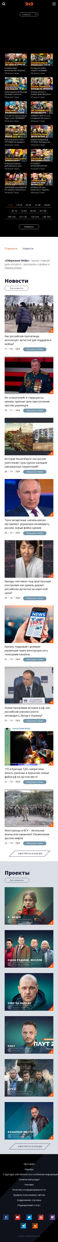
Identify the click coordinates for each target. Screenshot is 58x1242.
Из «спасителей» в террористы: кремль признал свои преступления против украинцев (27, 401)
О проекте (11, 248)
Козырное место (20, 1132)
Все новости (16, 288)
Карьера (29, 1169)
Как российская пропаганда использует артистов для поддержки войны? (28, 340)
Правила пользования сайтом (29, 1195)
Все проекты (17, 880)
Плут (11, 1046)
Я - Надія (14, 917)
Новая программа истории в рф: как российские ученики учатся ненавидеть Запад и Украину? (27, 711)
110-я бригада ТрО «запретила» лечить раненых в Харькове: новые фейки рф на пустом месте (27, 772)
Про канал (29, 1164)
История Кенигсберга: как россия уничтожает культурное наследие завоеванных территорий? (26, 462)
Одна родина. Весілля (25, 960)
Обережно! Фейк (34, 349)
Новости (28, 248)
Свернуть (29, 227)
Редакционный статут (29, 1205)
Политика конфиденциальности (29, 1189)
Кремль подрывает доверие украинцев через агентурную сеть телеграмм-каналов (26, 650)
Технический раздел (29, 1179)
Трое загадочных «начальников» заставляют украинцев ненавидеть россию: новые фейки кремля (27, 524)
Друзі (12, 1089)
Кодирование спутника (29, 1200)
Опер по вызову (19, 1003)
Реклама (29, 1184)
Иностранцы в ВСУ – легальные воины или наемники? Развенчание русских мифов (27, 834)
